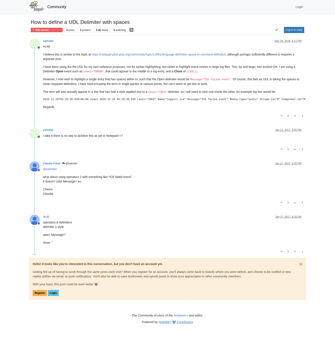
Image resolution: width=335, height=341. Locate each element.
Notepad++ (181, 315)
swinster (48, 40)
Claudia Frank (51, 163)
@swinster (70, 163)
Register (40, 292)
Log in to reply (294, 29)
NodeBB (164, 322)
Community (56, 7)
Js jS (46, 216)
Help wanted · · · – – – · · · (47, 30)
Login (53, 292)
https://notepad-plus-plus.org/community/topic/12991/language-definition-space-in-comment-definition (159, 54)
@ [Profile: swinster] (50, 169)
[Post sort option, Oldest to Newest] (277, 30)
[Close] (301, 264)
